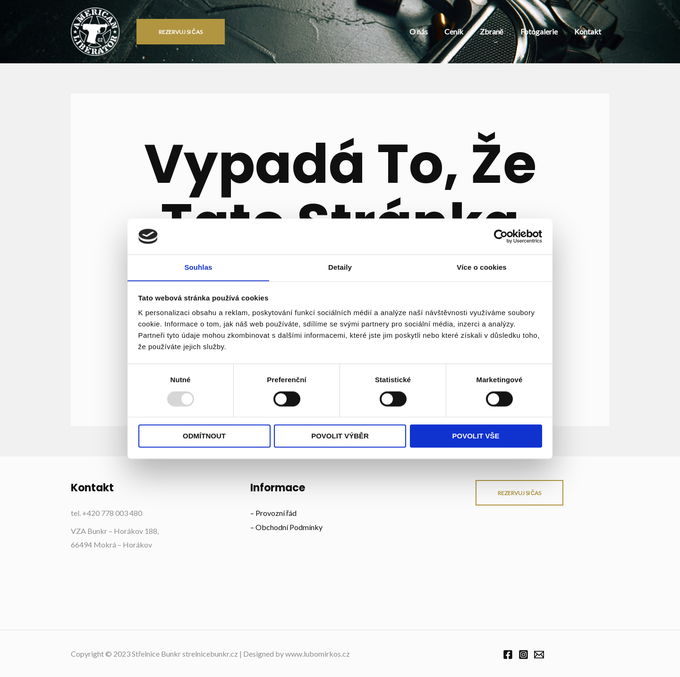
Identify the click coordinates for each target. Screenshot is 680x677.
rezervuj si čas (520, 493)
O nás (450, 31)
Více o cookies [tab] (482, 267)
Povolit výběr (340, 436)
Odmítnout (204, 436)
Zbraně (509, 31)
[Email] (539, 655)
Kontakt (591, 31)
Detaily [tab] (340, 267)
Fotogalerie (549, 31)
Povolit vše (475, 436)
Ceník (478, 31)
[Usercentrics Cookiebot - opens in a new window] (500, 236)
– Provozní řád (273, 512)
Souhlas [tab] (198, 267)
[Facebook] (508, 655)
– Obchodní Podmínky (286, 527)
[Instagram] (523, 655)
